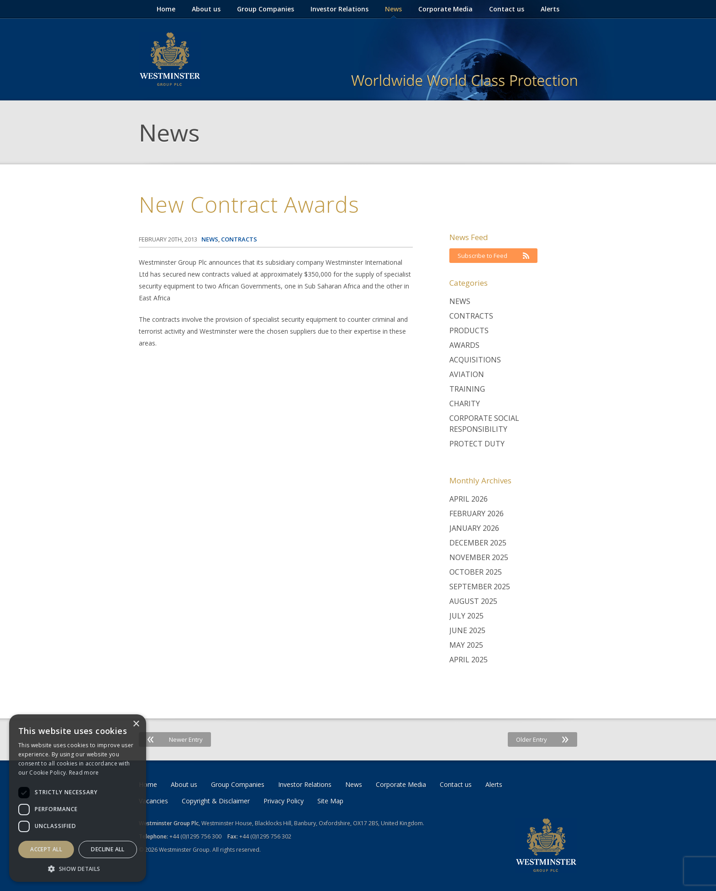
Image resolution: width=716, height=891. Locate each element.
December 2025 (477, 543)
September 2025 (479, 587)
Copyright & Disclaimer (216, 801)
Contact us (506, 9)
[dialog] (77, 798)
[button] (77, 868)
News (393, 9)
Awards (464, 345)
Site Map (330, 801)
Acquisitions (475, 360)
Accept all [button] (46, 849)
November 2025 (478, 557)
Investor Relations (340, 9)
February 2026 (476, 513)
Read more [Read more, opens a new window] (84, 772)
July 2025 (466, 616)
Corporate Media (445, 9)
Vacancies (153, 801)
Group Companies (265, 9)
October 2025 (475, 572)
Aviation (466, 374)
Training (467, 389)
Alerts (550, 9)
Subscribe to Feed (493, 255)
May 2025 (466, 645)
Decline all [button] (107, 849)
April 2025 (468, 660)
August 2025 (473, 601)
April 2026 (468, 499)
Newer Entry (175, 739)
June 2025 (467, 630)
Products (469, 330)
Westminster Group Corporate (170, 59)
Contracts (471, 316)
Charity (464, 403)
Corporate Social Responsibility (484, 423)
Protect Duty (477, 444)
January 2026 (474, 528)
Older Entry (542, 739)
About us (206, 9)
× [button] (135, 724)
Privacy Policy (283, 801)
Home (166, 9)
